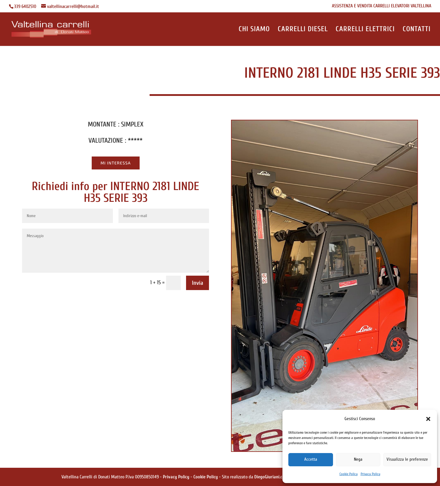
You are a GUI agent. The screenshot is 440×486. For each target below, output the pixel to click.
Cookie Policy (348, 474)
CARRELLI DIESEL (303, 30)
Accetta (310, 459)
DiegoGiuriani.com (271, 477)
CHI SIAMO (254, 30)
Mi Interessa (116, 162)
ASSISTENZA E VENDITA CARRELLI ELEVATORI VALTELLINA (381, 6)
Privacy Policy (370, 474)
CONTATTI (417, 30)
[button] (428, 419)
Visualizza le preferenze (407, 459)
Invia (197, 282)
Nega (358, 459)
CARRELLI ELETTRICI (365, 30)
